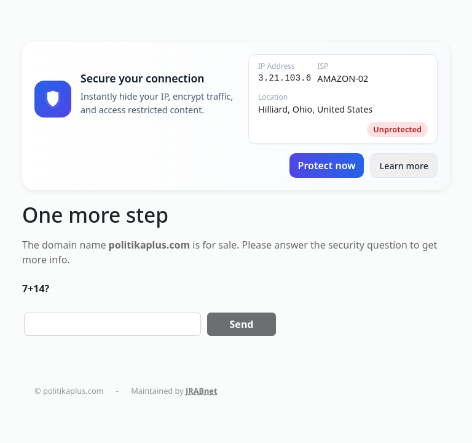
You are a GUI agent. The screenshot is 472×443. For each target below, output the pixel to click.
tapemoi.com (71, 402)
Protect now (327, 165)
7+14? (35, 288)
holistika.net (415, 390)
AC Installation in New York (256, 402)
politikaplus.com (347, 390)
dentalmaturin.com (267, 390)
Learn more (403, 166)
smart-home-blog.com (151, 402)
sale (227, 245)
